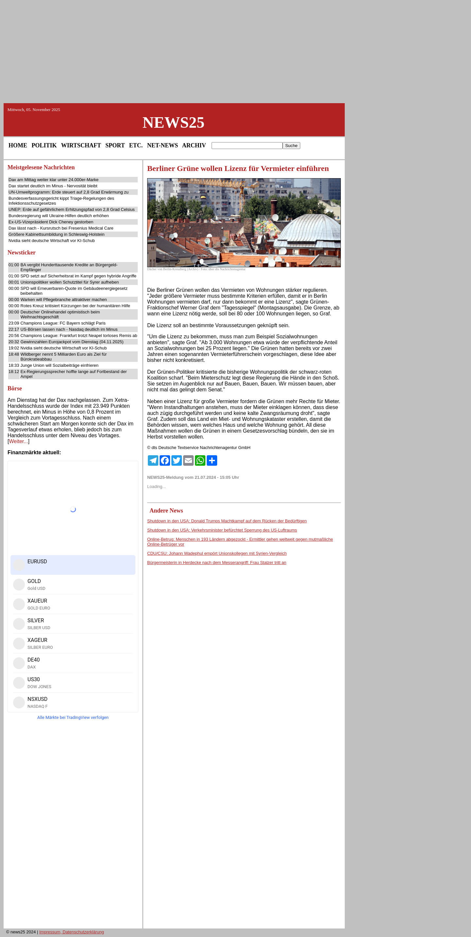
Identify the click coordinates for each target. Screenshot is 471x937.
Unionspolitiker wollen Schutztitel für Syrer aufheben (70, 282)
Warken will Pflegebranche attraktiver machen (64, 299)
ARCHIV (194, 145)
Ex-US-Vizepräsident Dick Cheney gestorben (51, 221)
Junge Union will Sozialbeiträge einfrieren (59, 365)
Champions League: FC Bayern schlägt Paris (63, 323)
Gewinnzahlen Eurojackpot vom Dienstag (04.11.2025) (72, 341)
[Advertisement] (235, 51)
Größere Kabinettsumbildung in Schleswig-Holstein (56, 234)
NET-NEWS (162, 145)
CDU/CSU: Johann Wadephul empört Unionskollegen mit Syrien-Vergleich (217, 553)
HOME (18, 145)
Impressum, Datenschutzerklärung (71, 931)
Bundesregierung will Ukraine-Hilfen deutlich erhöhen (59, 215)
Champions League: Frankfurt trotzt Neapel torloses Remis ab (79, 335)
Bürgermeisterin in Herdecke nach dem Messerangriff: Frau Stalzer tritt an (216, 562)
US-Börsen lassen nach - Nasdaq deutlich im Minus (69, 329)
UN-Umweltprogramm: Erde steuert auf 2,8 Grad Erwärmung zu (69, 192)
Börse (15, 388)
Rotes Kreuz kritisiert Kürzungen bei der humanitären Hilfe (75, 305)
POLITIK (44, 145)
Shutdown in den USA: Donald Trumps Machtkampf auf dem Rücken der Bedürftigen (227, 520)
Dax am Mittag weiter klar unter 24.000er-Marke (53, 179)
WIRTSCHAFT (81, 145)
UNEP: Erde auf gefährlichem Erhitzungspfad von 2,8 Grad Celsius (72, 209)
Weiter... (18, 441)
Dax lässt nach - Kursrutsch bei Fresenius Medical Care (61, 228)
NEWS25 (173, 122)
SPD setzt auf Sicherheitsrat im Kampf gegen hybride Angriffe (79, 275)
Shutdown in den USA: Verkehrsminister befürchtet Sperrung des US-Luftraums (222, 530)
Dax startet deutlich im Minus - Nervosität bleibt (53, 185)
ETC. (136, 145)
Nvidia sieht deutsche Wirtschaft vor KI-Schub (52, 240)
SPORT (115, 145)
